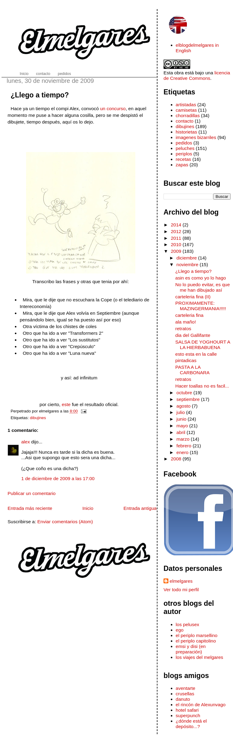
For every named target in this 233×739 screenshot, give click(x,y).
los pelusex (187, 624)
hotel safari (187, 710)
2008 (177, 458)
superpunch (188, 715)
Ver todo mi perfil (181, 589)
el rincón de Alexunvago (200, 704)
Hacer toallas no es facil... (202, 385)
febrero (185, 445)
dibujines (38, 417)
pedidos (184, 142)
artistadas (186, 104)
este (66, 404)
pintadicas (186, 360)
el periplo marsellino (197, 635)
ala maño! (185, 321)
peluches (185, 148)
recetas (183, 159)
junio (182, 419)
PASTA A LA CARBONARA (192, 369)
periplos (184, 153)
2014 (177, 224)
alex (25, 441)
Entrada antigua (140, 508)
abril (182, 432)
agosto (184, 405)
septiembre (189, 399)
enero (183, 452)
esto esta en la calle (196, 354)
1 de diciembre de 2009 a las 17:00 (58, 478)
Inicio (87, 508)
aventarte (185, 688)
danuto (183, 699)
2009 (177, 251)
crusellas (185, 693)
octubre (185, 392)
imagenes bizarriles (196, 137)
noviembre (188, 264)
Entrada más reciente (30, 508)
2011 (177, 238)
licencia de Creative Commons (197, 75)
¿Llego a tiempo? (40, 95)
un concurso (113, 108)
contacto (184, 121)
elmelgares (181, 581)
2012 (177, 231)
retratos (183, 328)
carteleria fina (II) (193, 296)
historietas (186, 131)
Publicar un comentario (32, 493)
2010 (177, 244)
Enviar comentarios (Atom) (65, 521)
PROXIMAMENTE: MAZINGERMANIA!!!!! (200, 305)
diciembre (187, 257)
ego (180, 629)
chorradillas (188, 115)
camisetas (186, 110)
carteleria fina (189, 315)
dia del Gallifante (192, 335)
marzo (184, 439)
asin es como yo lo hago (200, 277)
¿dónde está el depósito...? (191, 723)
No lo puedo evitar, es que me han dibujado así (202, 287)
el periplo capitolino (196, 640)
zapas (182, 164)
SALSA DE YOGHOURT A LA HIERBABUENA (202, 344)
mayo (183, 425)
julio (181, 412)
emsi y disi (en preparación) (191, 649)
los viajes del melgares (199, 657)
